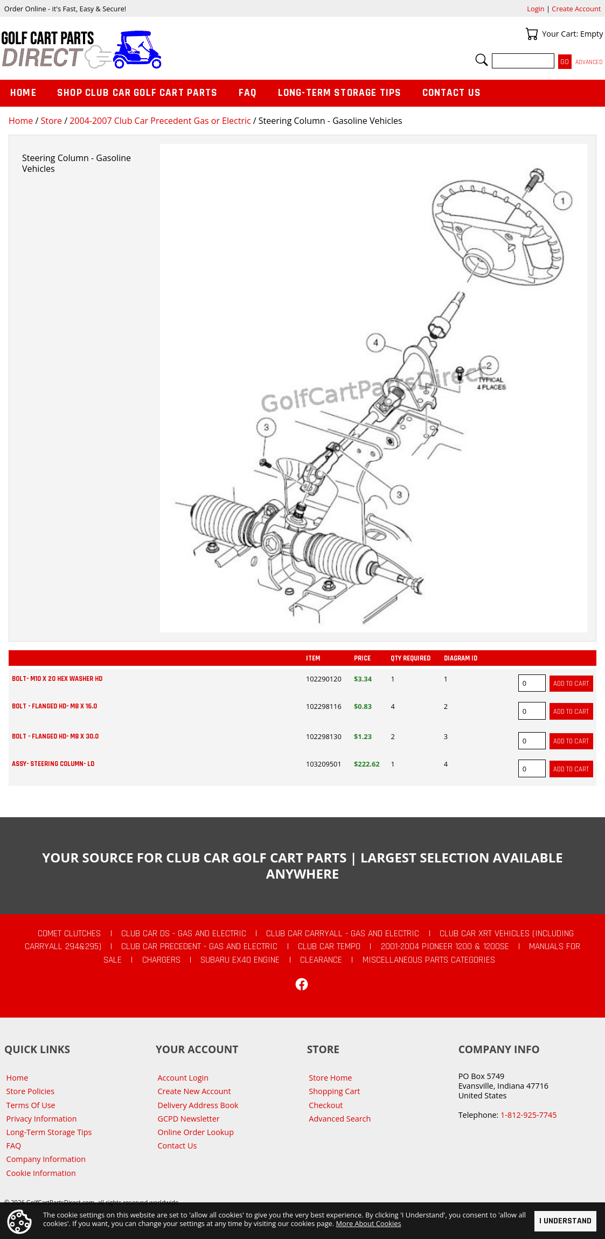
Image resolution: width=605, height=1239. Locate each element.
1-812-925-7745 (528, 1115)
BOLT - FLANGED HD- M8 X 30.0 (55, 736)
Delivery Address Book (197, 1105)
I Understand (565, 1221)
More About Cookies (368, 1223)
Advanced (589, 62)
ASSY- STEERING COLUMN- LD (53, 764)
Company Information (46, 1159)
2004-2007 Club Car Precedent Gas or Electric (160, 121)
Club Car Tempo (329, 946)
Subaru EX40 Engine (240, 960)
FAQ (248, 93)
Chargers (161, 960)
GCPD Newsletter (188, 1118)
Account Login (182, 1078)
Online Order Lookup (195, 1132)
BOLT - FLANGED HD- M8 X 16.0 (54, 706)
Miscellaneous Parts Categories (429, 960)
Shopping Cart (334, 1091)
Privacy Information (41, 1118)
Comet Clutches (69, 933)
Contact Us (452, 93)
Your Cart (531, 34)
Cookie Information (41, 1173)
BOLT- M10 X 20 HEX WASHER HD (57, 678)
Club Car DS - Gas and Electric (183, 933)
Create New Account (194, 1091)
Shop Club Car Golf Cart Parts (137, 93)
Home (21, 121)
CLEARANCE (321, 960)
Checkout (326, 1105)
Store (51, 121)
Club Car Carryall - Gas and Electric (342, 933)
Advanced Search (340, 1118)
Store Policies (30, 1091)
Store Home (330, 1078)
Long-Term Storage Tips (339, 93)
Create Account (576, 8)
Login (535, 8)
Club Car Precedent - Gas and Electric (199, 946)
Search (481, 59)
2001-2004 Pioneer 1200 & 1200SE (445, 946)
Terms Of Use (30, 1105)
